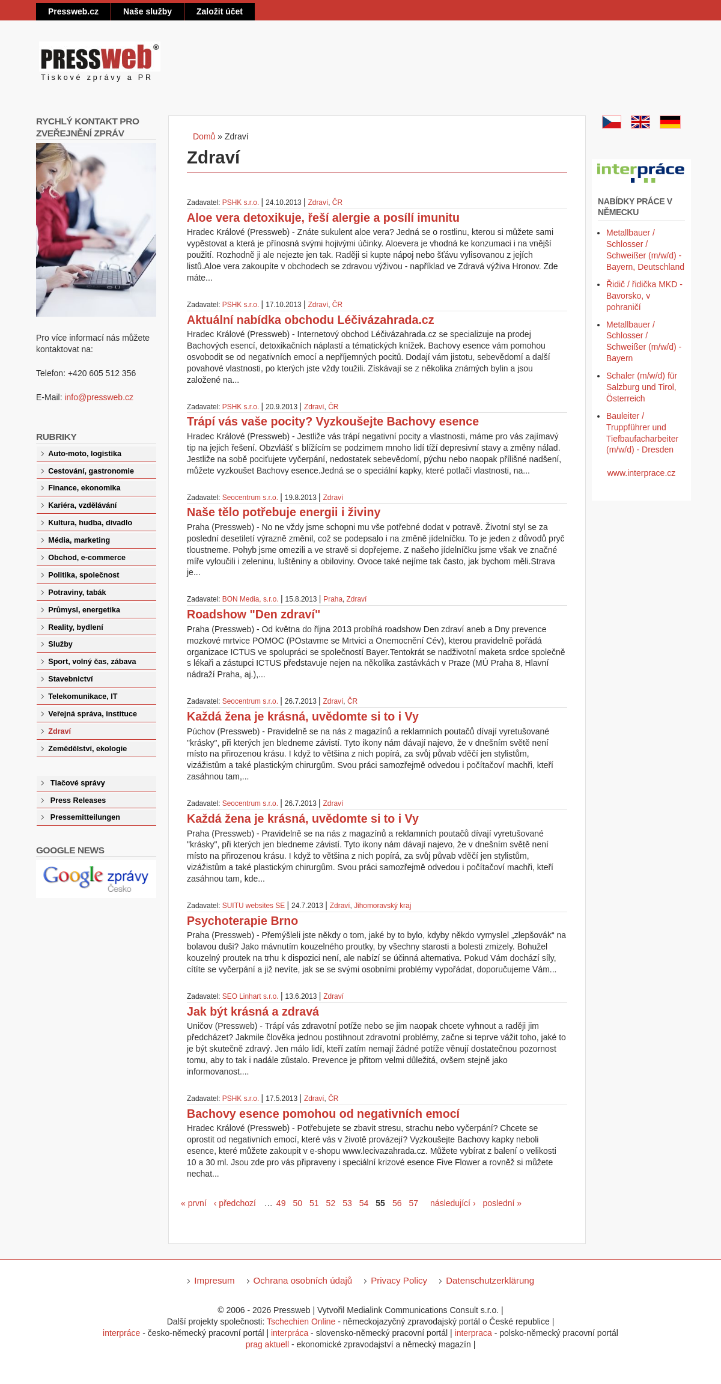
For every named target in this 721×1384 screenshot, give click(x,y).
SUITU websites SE (253, 905)
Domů (204, 136)
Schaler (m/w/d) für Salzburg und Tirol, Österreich (641, 387)
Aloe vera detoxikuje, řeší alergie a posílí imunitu (323, 217)
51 (314, 1203)
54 (364, 1203)
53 (347, 1203)
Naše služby (147, 11)
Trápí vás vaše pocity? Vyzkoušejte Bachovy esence (333, 421)
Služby (60, 644)
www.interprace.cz (641, 473)
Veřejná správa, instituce (92, 714)
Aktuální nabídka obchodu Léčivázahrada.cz (310, 319)
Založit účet (219, 11)
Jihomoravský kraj (382, 905)
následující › (452, 1203)
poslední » (502, 1203)
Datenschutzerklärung (490, 1280)
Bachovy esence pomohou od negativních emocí (323, 1113)
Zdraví (318, 202)
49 (281, 1203)
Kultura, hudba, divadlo (90, 523)
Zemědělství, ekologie (87, 749)
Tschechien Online (301, 1321)
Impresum (214, 1280)
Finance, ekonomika (84, 488)
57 (413, 1203)
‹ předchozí (235, 1203)
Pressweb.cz (73, 11)
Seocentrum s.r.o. (250, 497)
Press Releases (78, 800)
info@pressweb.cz (98, 397)
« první (194, 1203)
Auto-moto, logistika (84, 454)
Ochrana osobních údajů (303, 1280)
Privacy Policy (399, 1280)
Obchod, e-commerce (87, 557)
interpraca (473, 1333)
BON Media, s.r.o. (250, 599)
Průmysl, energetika (84, 610)
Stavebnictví (70, 679)
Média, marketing (79, 540)
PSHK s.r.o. (240, 202)
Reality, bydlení (75, 627)
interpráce (121, 1333)
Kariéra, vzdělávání (82, 505)
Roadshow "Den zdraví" (253, 614)
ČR (337, 202)
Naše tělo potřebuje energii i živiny (283, 512)
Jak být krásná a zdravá (253, 1011)
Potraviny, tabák (77, 592)
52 (331, 1203)
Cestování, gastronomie (91, 471)
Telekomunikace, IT (82, 696)
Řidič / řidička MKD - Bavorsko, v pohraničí (644, 295)
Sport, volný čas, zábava (92, 661)
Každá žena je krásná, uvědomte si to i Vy (303, 716)
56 (397, 1203)
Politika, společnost (83, 575)
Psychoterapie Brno (242, 920)
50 (297, 1203)
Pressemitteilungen (85, 817)
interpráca (289, 1333)
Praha (332, 599)
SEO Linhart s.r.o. (250, 996)
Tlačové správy (77, 783)
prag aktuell (267, 1344)
